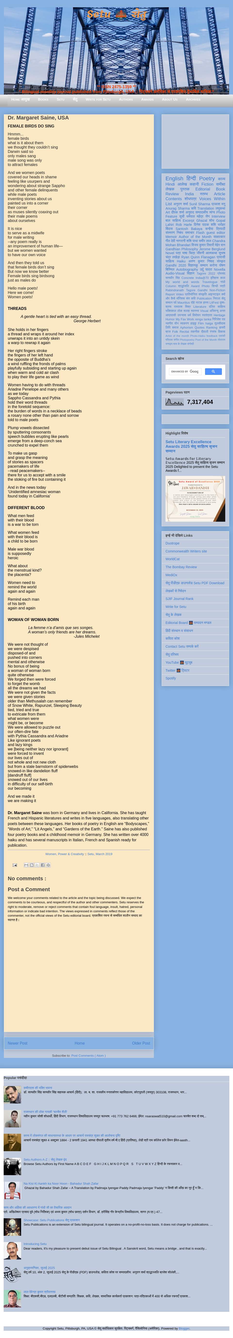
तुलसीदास (220, 323)
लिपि (168, 327)
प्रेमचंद (221, 273)
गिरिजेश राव (218, 319)
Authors (126, 99)
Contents (174, 199)
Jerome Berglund (212, 249)
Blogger (184, 1328)
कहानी (194, 184)
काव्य (221, 179)
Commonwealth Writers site (186, 551)
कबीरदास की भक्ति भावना (38, 1088)
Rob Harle (184, 225)
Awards (147, 99)
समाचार (189, 233)
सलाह (186, 311)
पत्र (178, 253)
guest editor (216, 233)
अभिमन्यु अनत (217, 311)
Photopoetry (187, 339)
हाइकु (193, 323)
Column (171, 286)
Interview (218, 216)
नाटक (199, 302)
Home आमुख (20, 99)
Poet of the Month (206, 339)
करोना (213, 265)
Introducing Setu (35, 1244)
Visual (204, 311)
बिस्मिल (170, 269)
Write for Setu (98, 99)
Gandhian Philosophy (182, 249)
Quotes (200, 327)
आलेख (182, 184)
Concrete (188, 278)
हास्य (205, 302)
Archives (193, 99)
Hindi (170, 184)
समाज (175, 327)
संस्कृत (221, 261)
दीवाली (204, 331)
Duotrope (173, 543)
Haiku (181, 261)
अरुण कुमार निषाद (201, 261)
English (174, 178)
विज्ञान (190, 273)
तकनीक (195, 331)
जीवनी (200, 253)
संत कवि (190, 298)
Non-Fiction (217, 290)
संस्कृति (203, 294)
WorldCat (173, 559)
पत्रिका (169, 339)
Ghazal (201, 220)
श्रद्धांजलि (183, 286)
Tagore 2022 (206, 273)
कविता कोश (173, 638)
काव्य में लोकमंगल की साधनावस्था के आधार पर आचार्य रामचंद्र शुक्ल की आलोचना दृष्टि (72, 1135)
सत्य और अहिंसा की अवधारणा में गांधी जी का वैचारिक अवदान (37, 1207)
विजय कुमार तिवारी (202, 245)
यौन (177, 323)
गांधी (222, 282)
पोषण (222, 265)
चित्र (192, 253)
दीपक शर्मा (177, 212)
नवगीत (169, 323)
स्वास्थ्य (195, 311)
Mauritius (183, 302)
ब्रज (168, 331)
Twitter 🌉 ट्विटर (177, 670)
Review (172, 194)
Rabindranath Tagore (180, 290)
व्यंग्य (212, 212)
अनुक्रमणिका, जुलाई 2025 (39, 1268)
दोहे (193, 302)
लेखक (170, 189)
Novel (170, 253)
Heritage (219, 315)
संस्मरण (170, 233)
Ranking (211, 327)
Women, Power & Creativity (64, 854)
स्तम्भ (204, 194)
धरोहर (221, 225)
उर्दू (201, 269)
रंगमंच (213, 331)
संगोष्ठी (190, 343)
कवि (193, 208)
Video (180, 294)
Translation (205, 208)
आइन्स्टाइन (214, 294)
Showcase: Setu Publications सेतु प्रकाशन (52, 1220)
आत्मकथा (211, 253)
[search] (184, 372)
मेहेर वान (220, 245)
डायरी (222, 327)
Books (43, 99)
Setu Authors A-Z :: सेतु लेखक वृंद (45, 1159)
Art (168, 212)
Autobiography (187, 269)
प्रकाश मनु (218, 204)
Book (220, 189)
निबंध (180, 233)
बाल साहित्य (173, 220)
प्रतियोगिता (191, 294)
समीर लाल (205, 241)
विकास (221, 331)
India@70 (202, 278)
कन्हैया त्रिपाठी (215, 229)
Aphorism (186, 327)
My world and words (182, 282)
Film (201, 323)
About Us (169, 99)
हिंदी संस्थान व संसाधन (179, 631)
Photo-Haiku (197, 335)
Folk (175, 331)
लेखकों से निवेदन (176, 591)
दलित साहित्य (217, 306)
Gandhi (203, 290)
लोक (180, 311)
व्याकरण (184, 323)
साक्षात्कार (219, 237)
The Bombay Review (181, 567)
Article (219, 194)
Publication (204, 298)
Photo (206, 286)
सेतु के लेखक (174, 615)
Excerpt (188, 220)
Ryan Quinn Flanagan (198, 257)
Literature (199, 306)
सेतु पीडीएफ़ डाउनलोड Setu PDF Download (195, 583)
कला (222, 278)
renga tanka (203, 319)
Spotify (171, 678)
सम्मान (204, 265)
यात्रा (208, 269)
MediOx (171, 575)
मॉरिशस (180, 298)
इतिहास (214, 278)
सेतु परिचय (172, 654)
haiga (209, 323)
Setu (61, 99)
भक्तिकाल (171, 311)
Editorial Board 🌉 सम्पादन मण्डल (188, 623)
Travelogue (209, 282)
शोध (211, 220)
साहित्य (170, 261)
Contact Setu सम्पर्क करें (182, 646)
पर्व (175, 302)
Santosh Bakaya (189, 229)
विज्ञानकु (193, 265)
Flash (200, 233)
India (189, 194)
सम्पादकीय (201, 212)
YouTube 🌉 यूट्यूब (179, 662)
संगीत (176, 339)
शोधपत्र (190, 199)
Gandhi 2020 (176, 265)
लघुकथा (220, 208)
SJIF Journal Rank (179, 599)
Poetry (207, 178)
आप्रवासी (171, 315)
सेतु (75, 99)
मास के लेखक (180, 343)
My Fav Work (185, 319)
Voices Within (212, 199)
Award (195, 286)
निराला (216, 298)
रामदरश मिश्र (182, 306)
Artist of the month (177, 335)
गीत (168, 241)
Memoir (171, 237)
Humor (170, 319)
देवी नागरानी (178, 241)
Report (170, 294)
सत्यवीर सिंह (173, 278)
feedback (212, 335)
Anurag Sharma (178, 208)
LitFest (214, 302)
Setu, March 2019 (99, 854)
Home (80, 1043)
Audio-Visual (175, 273)
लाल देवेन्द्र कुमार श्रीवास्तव (39, 1292)
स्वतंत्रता (207, 315)
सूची (181, 216)
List (169, 204)
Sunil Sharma (199, 204)
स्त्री (222, 286)
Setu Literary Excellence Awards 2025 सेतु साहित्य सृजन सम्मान (191, 446)
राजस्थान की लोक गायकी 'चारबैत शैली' (45, 1112)
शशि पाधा (192, 241)
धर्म (189, 315)
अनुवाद (189, 212)
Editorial (202, 189)
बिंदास (169, 229)
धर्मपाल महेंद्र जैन (198, 216)
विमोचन (196, 315)
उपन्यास (181, 315)
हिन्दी (191, 178)
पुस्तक (185, 189)
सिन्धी (215, 286)
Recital (184, 331)
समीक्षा (220, 184)
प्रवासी (221, 257)
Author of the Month (195, 237)
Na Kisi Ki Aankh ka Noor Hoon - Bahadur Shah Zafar (61, 1183)
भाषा (184, 253)
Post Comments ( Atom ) (88, 1055)
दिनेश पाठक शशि (205, 225)
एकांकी (222, 335)
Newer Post (17, 1043)
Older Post (141, 1043)
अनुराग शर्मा (181, 204)
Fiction (207, 184)
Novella (219, 269)
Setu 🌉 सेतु (116, 14)
